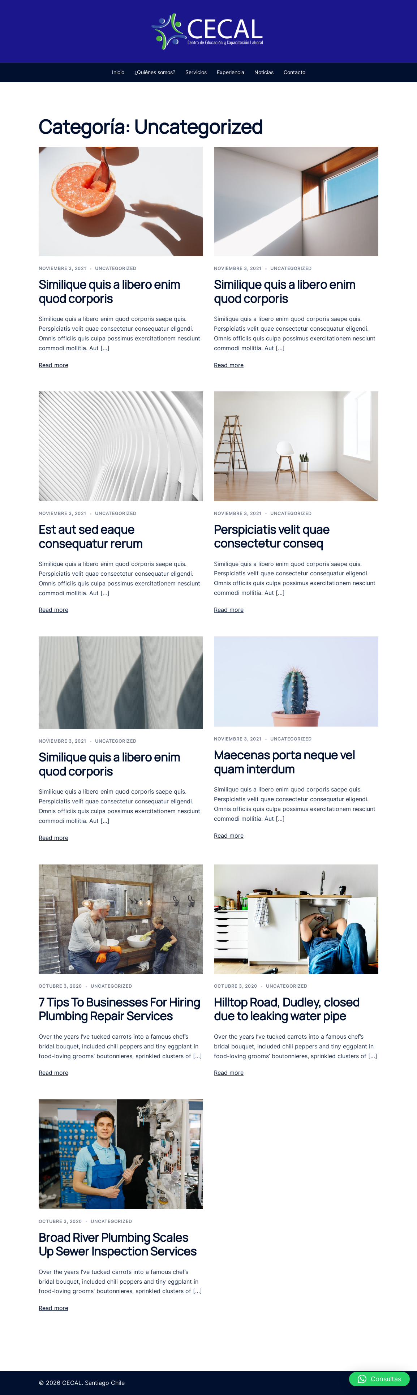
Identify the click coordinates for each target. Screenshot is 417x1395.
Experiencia (230, 72)
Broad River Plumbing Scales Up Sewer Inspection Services (118, 1244)
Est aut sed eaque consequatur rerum (90, 536)
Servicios (196, 72)
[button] (379, 1379)
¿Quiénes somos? (154, 72)
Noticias (264, 72)
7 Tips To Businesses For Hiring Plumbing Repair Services (119, 1009)
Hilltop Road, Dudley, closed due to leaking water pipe (287, 1009)
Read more (53, 365)
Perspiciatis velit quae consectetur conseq (272, 536)
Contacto (294, 72)
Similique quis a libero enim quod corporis (109, 291)
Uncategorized (116, 268)
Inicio (118, 72)
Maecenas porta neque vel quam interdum (284, 762)
